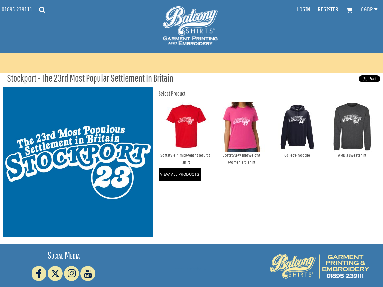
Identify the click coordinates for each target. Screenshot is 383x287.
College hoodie (297, 155)
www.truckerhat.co (191, 268)
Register (328, 9)
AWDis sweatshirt (352, 155)
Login (303, 9)
